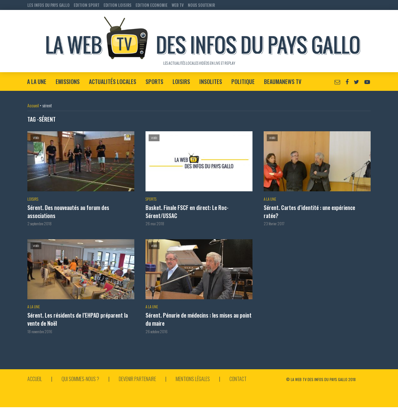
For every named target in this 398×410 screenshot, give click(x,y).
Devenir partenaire (137, 379)
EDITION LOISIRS (118, 5)
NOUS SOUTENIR (201, 5)
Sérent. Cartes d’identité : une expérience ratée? (309, 212)
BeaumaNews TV (282, 81)
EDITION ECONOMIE (152, 5)
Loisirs (181, 81)
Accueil (33, 105)
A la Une (36, 81)
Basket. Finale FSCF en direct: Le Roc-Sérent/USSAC (187, 212)
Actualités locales (112, 81)
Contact (238, 379)
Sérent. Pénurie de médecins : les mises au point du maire (199, 319)
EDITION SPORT (87, 5)
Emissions (68, 81)
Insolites (210, 81)
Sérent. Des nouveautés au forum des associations (68, 212)
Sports (154, 81)
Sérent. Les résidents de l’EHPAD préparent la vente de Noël (77, 319)
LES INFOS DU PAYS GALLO (48, 5)
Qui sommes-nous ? (80, 379)
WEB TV (178, 5)
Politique (243, 81)
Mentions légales (193, 379)
